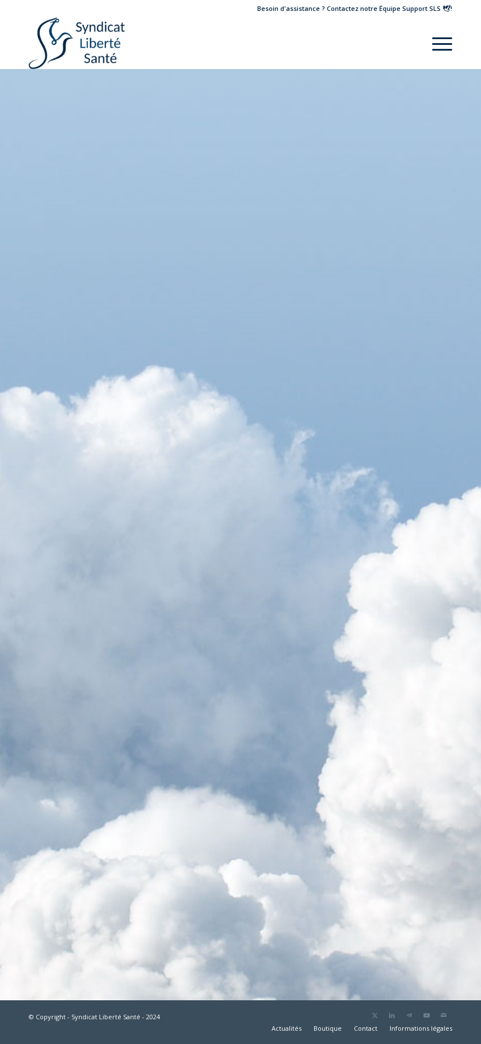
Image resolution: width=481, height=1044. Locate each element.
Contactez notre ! (389, 8)
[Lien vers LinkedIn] (391, 1015)
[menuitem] (436, 43)
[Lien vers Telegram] (409, 1015)
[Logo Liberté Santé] (77, 43)
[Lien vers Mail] (443, 1015)
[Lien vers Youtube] (426, 1015)
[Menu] (436, 43)
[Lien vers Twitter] (374, 1015)
